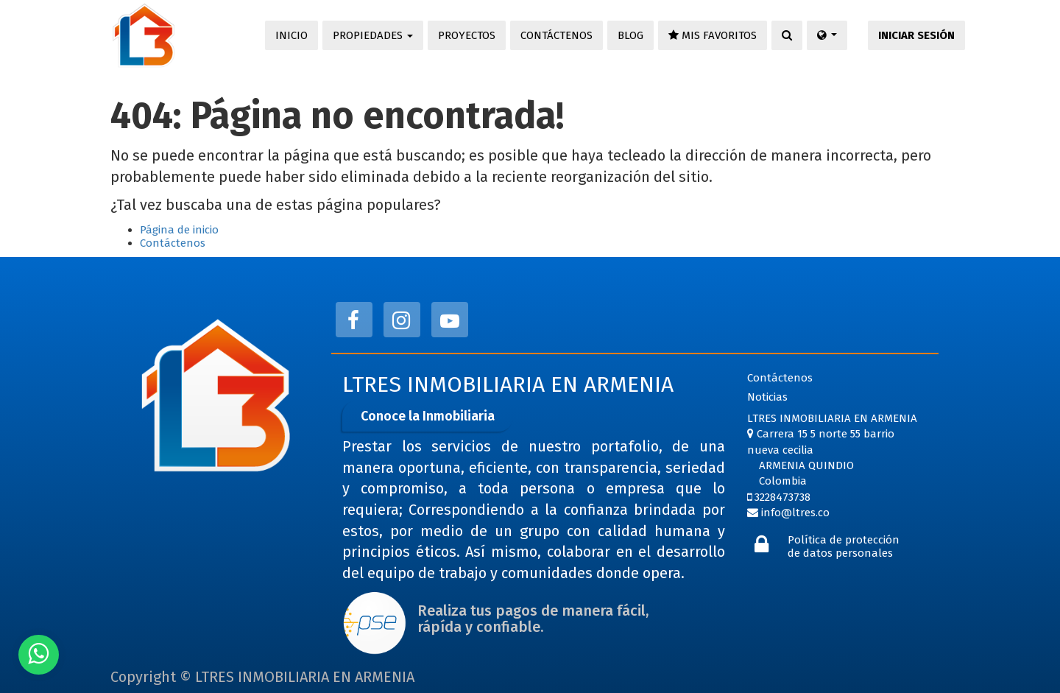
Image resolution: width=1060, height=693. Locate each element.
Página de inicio (179, 229)
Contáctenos (172, 243)
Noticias (767, 397)
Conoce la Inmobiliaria (428, 416)
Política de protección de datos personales (844, 546)
